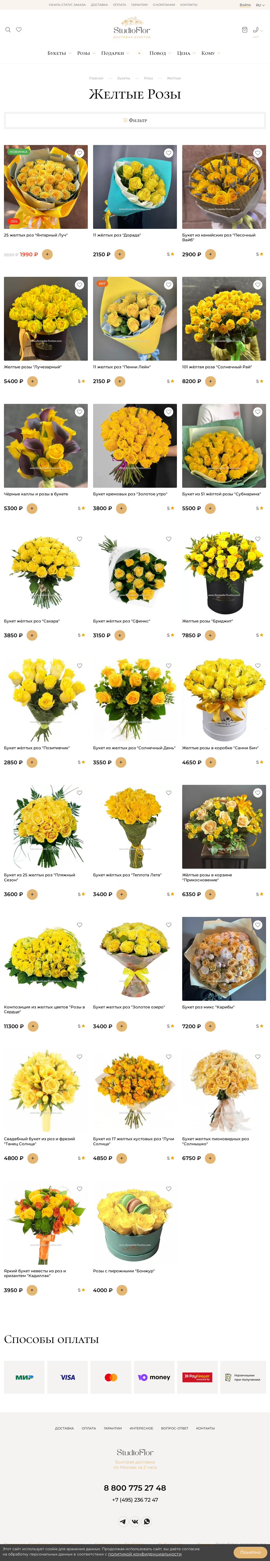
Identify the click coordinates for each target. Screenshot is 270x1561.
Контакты (188, 5)
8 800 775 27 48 (135, 1487)
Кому (208, 53)
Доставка (99, 5)
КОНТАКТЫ (205, 1428)
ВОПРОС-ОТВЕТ (174, 1428)
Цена (183, 53)
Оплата (119, 5)
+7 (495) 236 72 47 (135, 1500)
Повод (158, 53)
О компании (164, 5)
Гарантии (139, 5)
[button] (8, 28)
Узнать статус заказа (67, 5)
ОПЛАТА (89, 1428)
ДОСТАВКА (64, 1428)
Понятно (250, 1552)
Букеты (56, 53)
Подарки (112, 53)
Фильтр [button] (135, 120)
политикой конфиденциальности (145, 1554)
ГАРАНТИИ (113, 1428)
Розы (83, 53)
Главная (96, 78)
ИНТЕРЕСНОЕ (141, 1428)
